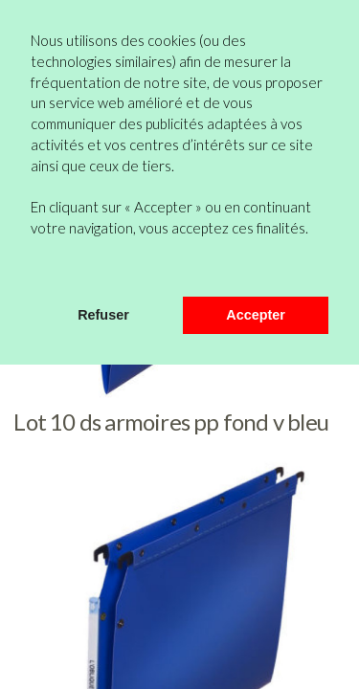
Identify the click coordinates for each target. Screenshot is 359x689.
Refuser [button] (103, 314)
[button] (33, 271)
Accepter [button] (255, 314)
